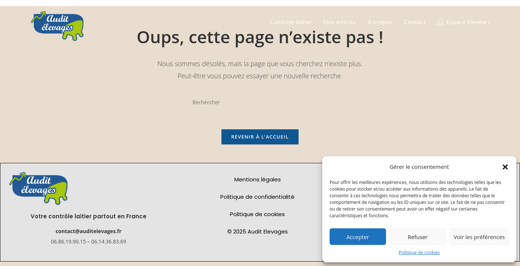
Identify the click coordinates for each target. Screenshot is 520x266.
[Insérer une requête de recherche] (260, 102)
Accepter (358, 237)
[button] (505, 167)
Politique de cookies (419, 252)
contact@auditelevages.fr (88, 233)
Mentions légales (257, 181)
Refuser (418, 237)
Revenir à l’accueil (260, 139)
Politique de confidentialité (257, 199)
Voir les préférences (479, 237)
